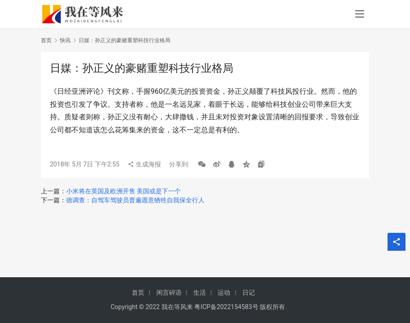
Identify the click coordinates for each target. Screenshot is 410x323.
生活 (199, 292)
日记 (248, 292)
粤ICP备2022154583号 (226, 306)
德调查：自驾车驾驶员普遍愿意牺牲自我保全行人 (135, 200)
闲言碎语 (169, 292)
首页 (46, 40)
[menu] (359, 14)
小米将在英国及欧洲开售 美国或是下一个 (123, 191)
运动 (224, 292)
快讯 (65, 40)
